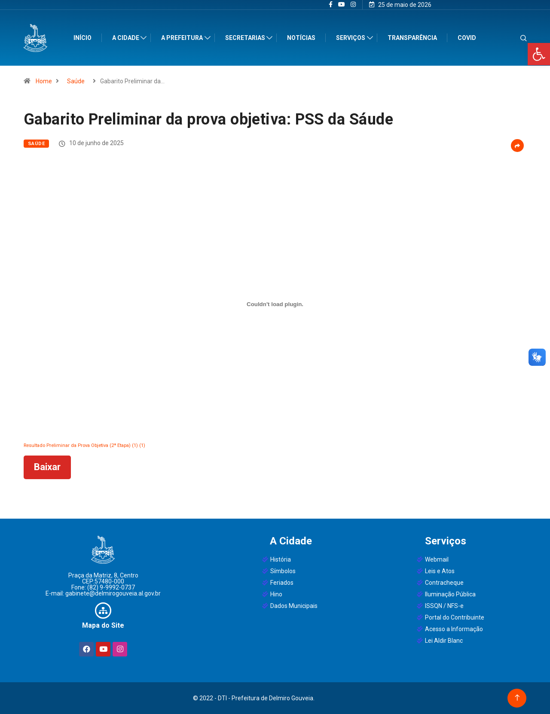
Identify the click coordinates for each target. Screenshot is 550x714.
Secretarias (247, 37)
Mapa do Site (103, 625)
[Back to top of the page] (517, 698)
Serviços (353, 37)
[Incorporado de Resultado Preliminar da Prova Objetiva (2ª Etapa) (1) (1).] (275, 304)
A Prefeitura (184, 37)
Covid (469, 37)
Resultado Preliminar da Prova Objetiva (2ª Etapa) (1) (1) (84, 445)
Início (85, 37)
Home (44, 81)
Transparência (414, 37)
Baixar (47, 467)
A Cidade (127, 37)
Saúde (76, 81)
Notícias (304, 37)
